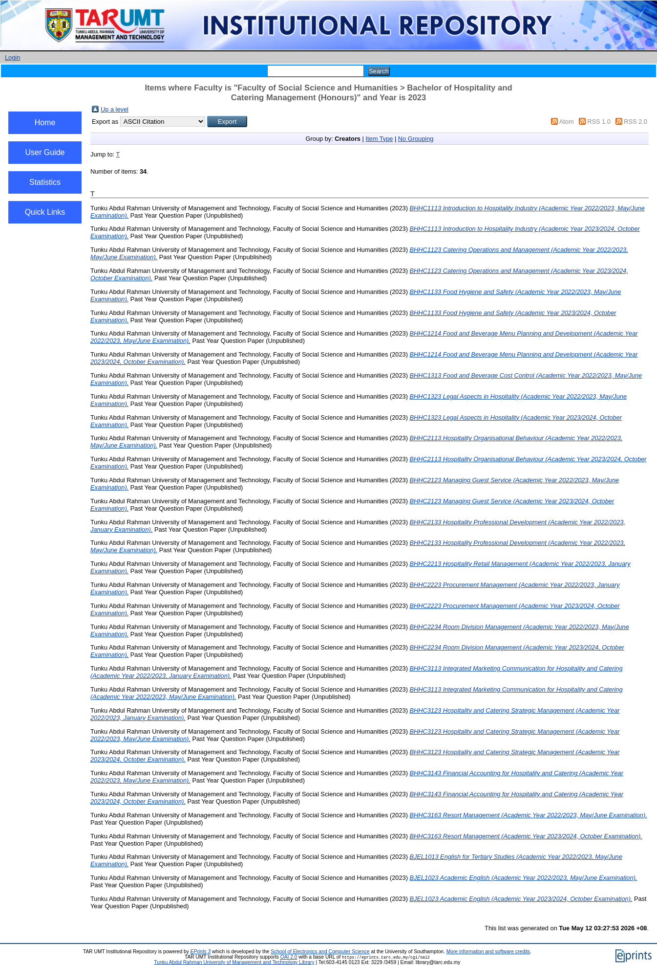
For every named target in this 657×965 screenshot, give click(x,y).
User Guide (45, 152)
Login (12, 57)
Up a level (114, 109)
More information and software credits (488, 951)
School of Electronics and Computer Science (320, 951)
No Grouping (416, 138)
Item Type (379, 138)
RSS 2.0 (635, 121)
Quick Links (45, 212)
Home (45, 122)
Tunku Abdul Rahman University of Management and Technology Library (234, 962)
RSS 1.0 (599, 121)
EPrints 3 (201, 951)
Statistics (45, 182)
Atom (566, 121)
